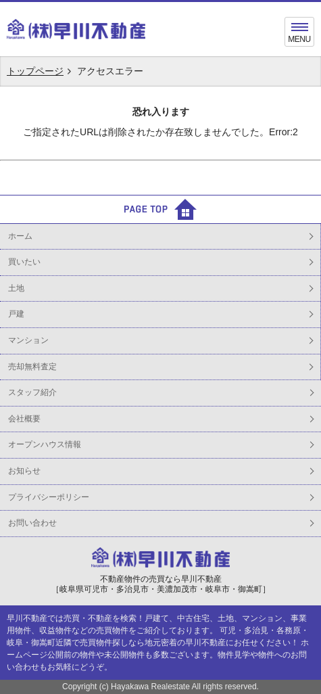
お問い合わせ (32, 523)
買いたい (24, 262)
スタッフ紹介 (32, 392)
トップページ (35, 71)
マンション (28, 340)
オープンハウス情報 (44, 444)
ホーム (20, 236)
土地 (16, 288)
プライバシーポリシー (48, 497)
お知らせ (24, 471)
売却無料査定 (32, 366)
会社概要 (24, 418)
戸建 (16, 314)
